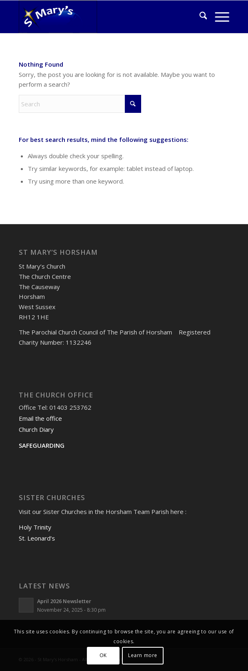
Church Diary (36, 429)
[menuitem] (199, 16)
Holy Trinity (35, 527)
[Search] (199, 16)
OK (103, 655)
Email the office (40, 418)
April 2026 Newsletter (64, 601)
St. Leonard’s (37, 538)
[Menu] (218, 16)
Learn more (142, 655)
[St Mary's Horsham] (103, 16)
